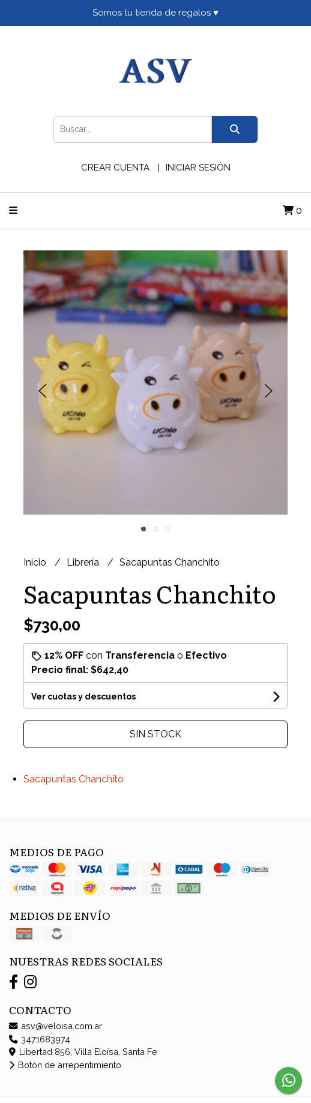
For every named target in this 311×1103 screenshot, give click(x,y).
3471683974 (39, 1039)
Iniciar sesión (198, 167)
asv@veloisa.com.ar (55, 1026)
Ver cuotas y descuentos (83, 696)
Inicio (36, 562)
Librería (84, 562)
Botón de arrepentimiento (65, 1065)
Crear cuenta (115, 167)
